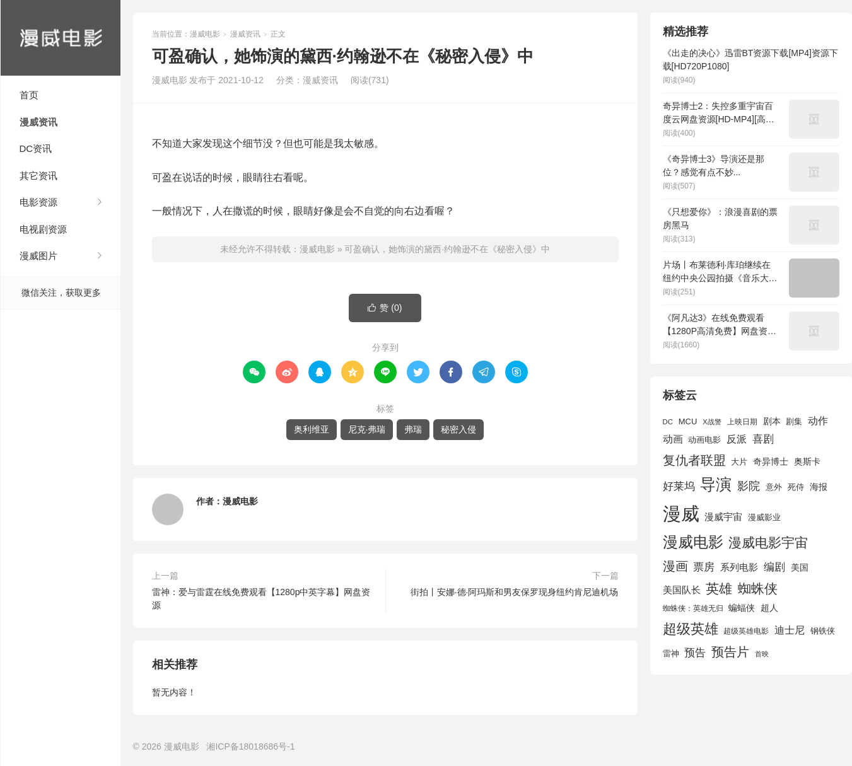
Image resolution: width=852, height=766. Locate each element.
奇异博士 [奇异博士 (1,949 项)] (770, 461)
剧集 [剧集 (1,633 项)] (794, 421)
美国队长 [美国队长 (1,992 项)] (682, 590)
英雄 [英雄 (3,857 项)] (719, 588)
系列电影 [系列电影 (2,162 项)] (739, 567)
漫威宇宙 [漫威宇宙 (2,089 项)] (723, 516)
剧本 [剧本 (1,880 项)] (772, 421)
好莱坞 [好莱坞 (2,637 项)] (679, 486)
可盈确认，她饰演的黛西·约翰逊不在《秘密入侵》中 (447, 249)
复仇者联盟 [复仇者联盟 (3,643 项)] (694, 460)
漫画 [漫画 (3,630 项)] (675, 566)
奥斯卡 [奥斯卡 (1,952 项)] (807, 461)
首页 (29, 95)
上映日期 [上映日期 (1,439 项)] (742, 422)
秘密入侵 (458, 429)
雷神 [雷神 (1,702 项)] (671, 653)
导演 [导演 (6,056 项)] (716, 484)
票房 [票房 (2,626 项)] (704, 566)
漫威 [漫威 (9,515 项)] (681, 513)
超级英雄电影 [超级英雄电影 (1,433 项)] (746, 631)
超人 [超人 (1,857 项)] (769, 608)
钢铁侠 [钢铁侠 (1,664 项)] (822, 630)
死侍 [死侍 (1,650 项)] (796, 487)
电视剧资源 (43, 229)
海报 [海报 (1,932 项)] (818, 487)
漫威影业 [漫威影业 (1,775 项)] (764, 517)
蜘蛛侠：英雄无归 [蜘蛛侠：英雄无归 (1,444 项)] (693, 608)
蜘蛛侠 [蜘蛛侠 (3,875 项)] (758, 588)
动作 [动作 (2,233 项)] (818, 420)
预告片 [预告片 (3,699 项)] (730, 652)
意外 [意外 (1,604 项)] (774, 487)
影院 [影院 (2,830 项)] (748, 486)
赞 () (385, 308)
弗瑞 (413, 429)
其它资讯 (38, 175)
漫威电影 (60, 38)
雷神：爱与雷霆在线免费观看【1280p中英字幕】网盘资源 (261, 598)
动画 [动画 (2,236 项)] (673, 439)
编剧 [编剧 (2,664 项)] (774, 566)
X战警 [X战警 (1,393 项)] (712, 422)
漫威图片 (38, 255)
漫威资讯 (38, 122)
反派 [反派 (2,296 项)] (737, 439)
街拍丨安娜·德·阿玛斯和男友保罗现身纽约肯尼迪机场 (515, 592)
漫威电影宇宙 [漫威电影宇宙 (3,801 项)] (768, 542)
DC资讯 (36, 148)
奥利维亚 (311, 429)
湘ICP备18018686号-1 (250, 746)
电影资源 (38, 202)
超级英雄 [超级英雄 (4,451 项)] (690, 629)
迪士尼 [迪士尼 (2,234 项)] (789, 630)
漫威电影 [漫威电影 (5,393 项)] (693, 541)
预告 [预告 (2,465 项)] (695, 653)
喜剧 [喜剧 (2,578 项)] (763, 439)
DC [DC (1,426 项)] (668, 422)
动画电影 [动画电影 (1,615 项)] (704, 440)
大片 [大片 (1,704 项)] (739, 462)
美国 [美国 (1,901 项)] (799, 567)
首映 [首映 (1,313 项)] (762, 654)
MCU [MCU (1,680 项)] (688, 421)
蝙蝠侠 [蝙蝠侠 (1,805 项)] (741, 608)
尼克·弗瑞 (367, 429)
